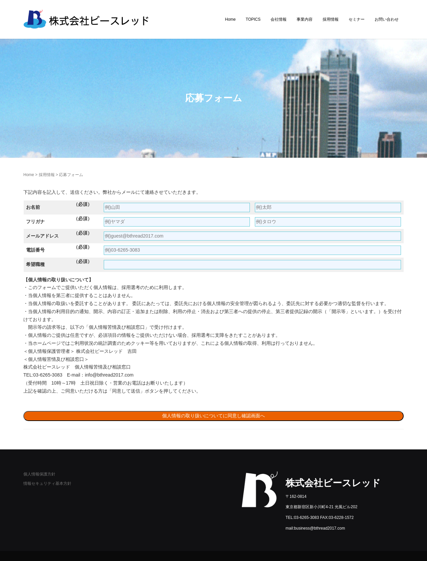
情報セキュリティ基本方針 (47, 483)
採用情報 (331, 19)
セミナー (357, 19)
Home (230, 19)
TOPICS (253, 19)
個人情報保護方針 (39, 474)
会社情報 (279, 19)
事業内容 (305, 19)
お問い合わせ (387, 19)
